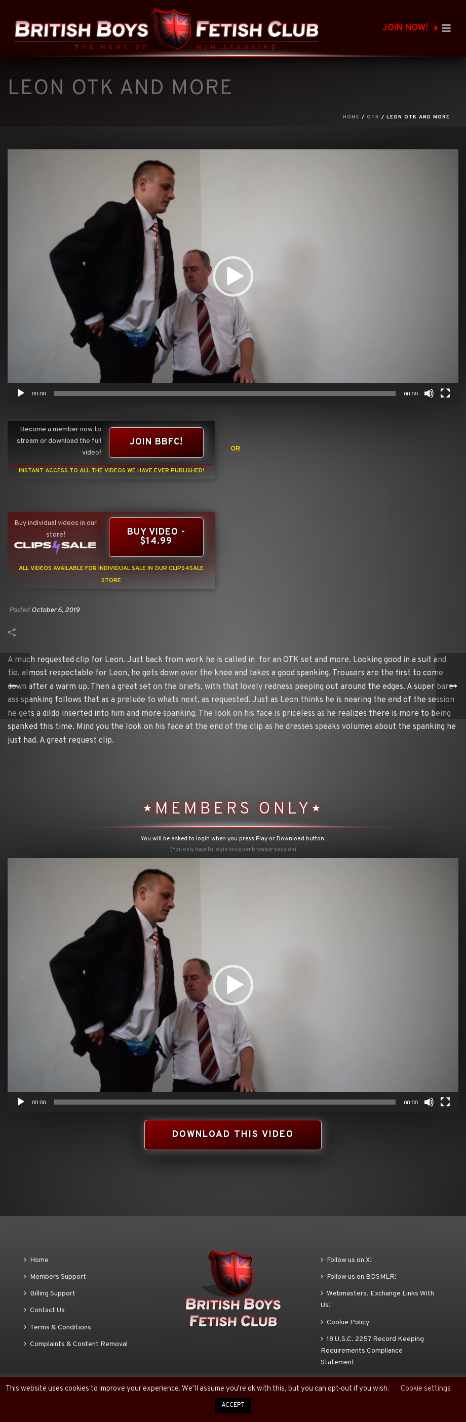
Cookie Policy (345, 1322)
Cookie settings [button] (426, 1389)
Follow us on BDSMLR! (359, 1277)
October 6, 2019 (55, 610)
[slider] (225, 393)
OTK (373, 117)
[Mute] (429, 393)
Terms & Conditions (57, 1327)
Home (351, 117)
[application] (233, 276)
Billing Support (49, 1293)
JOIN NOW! (410, 28)
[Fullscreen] (445, 393)
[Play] (21, 393)
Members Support (55, 1277)
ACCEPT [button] (233, 1405)
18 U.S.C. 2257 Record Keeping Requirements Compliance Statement (372, 1351)
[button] (233, 276)
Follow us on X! (346, 1260)
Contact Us (44, 1310)
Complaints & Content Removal (76, 1344)
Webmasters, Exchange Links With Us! (377, 1299)
